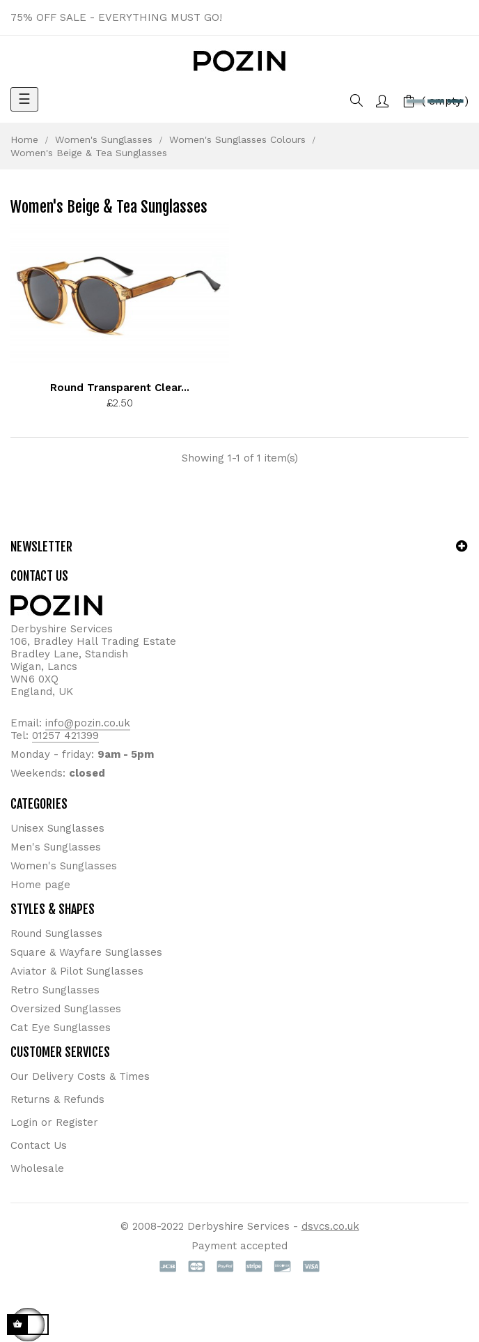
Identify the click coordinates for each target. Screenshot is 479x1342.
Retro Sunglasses (55, 990)
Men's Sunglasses (55, 847)
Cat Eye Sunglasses (60, 1027)
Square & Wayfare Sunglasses (86, 952)
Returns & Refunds (57, 1099)
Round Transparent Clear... (119, 387)
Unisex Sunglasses (57, 828)
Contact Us (38, 1145)
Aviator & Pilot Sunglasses (76, 971)
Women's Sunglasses (63, 866)
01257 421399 (65, 735)
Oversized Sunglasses (65, 1008)
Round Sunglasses (56, 933)
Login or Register (54, 1122)
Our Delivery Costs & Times (80, 1076)
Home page (40, 884)
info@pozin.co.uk (87, 723)
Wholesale (37, 1168)
